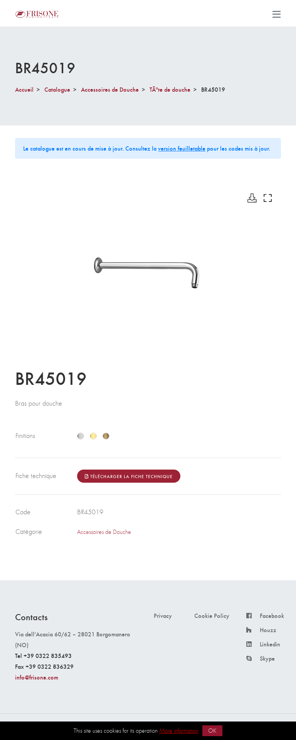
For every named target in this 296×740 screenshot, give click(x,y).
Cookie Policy (211, 615)
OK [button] (212, 730)
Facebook (272, 615)
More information (178, 730)
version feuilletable (181, 148)
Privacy (163, 615)
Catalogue (57, 89)
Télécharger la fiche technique (129, 476)
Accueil (24, 89)
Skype (267, 658)
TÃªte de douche (170, 89)
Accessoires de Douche (110, 89)
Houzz (268, 630)
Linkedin (270, 644)
